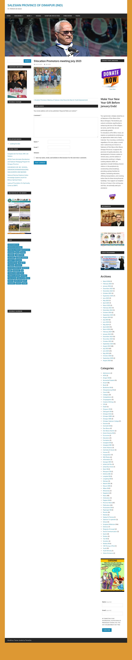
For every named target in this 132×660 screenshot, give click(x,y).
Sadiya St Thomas (108, 517)
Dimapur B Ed (107, 414)
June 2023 (106, 351)
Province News (107, 503)
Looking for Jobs (15, 144)
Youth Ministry (107, 551)
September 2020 (108, 358)
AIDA (104, 375)
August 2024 (107, 317)
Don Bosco (106, 428)
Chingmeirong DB (108, 390)
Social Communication (110, 531)
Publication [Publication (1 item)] (20, 278)
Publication (68, 16)
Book (104, 385)
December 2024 (108, 310)
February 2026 (107, 284)
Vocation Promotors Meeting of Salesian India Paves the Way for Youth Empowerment (61, 100)
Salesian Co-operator (109, 519)
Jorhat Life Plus (107, 464)
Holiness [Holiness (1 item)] (18, 260)
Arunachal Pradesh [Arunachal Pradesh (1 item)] (14, 250)
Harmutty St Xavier (108, 450)
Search (27, 61)
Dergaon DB (107, 409)
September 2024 (108, 315)
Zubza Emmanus (108, 553)
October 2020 (107, 356)
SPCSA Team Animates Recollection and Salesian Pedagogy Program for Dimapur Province (19, 161)
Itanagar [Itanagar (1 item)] (11, 265)
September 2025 (108, 296)
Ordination (106, 498)
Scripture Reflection (52, 16)
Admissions (106, 373)
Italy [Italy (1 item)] (23, 262)
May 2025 (106, 300)
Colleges (105, 395)
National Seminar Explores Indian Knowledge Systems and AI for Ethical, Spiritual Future (18, 177)
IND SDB (48, 64)
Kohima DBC (107, 474)
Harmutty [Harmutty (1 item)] (11, 260)
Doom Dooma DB (108, 433)
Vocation (105, 541)
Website (36, 153)
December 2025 (108, 288)
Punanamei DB (107, 507)
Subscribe (106, 630)
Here (114, 89)
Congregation (107, 399)
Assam (105, 383)
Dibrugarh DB (107, 411)
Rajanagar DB (107, 510)
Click (111, 89)
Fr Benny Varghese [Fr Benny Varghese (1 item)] (21, 257)
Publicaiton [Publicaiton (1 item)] (12, 278)
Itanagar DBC (107, 462)
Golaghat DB (107, 443)
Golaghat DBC (107, 445)
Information (106, 459)
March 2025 (106, 305)
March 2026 (106, 281)
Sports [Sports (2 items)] (18, 283)
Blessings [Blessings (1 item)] (11, 252)
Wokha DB (106, 543)
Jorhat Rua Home (108, 467)
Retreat (105, 515)
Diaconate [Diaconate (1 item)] (11, 257)
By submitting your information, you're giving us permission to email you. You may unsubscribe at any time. (111, 621)
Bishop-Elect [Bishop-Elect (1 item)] (25, 250)
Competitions (107, 397)
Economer (106, 435)
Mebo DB (106, 488)
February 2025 (107, 308)
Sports (105, 534)
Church (105, 392)
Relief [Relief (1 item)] (27, 278)
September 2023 (108, 344)
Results (105, 512)
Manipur (105, 481)
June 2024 (106, 322)
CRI (104, 404)
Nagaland (106, 493)
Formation (106, 440)
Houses (38, 16)
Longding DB (107, 479)
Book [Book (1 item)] (17, 252)
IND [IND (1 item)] (19, 262)
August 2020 (107, 360)
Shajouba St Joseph (109, 529)
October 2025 (107, 293)
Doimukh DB (107, 426)
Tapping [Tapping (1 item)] (24, 283)
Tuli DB (105, 539)
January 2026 (107, 286)
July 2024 (106, 320)
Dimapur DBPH (107, 416)
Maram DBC (106, 483)
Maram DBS (106, 486)
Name (36, 142)
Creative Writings (108, 402)
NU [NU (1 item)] (22, 270)
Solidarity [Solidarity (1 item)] (11, 283)
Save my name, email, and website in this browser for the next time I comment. (61, 158)
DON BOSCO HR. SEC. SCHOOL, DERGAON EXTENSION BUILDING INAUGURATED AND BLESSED (18, 169)
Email (36, 147)
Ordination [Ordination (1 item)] (11, 273)
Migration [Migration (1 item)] (25, 268)
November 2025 (108, 291)
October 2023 (107, 341)
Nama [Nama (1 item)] (10, 270)
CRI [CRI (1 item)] (16, 255)
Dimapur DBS (107, 419)
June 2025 (106, 298)
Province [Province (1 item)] (24, 275)
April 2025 (106, 303)
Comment (37, 115)
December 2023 (108, 336)
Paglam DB (106, 500)
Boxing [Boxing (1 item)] (23, 252)
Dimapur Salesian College (111, 421)
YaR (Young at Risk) (109, 546)
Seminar (105, 527)
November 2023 (108, 339)
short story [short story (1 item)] (18, 280)
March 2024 (106, 329)
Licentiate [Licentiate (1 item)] (18, 265)
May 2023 (106, 353)
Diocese (105, 423)
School (105, 522)
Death (105, 407)
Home (9, 16)
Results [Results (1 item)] (10, 280)
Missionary (106, 491)
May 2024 (106, 324)
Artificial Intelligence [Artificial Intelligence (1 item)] (15, 247)
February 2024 (107, 332)
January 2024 (107, 334)
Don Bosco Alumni (108, 431)
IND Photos (106, 457)
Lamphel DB (106, 476)
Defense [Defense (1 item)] (21, 255)
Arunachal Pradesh (108, 380)
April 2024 (106, 327)
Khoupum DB (107, 471)
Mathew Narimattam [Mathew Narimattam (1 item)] (14, 268)
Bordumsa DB (107, 387)
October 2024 (107, 312)
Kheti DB (105, 469)
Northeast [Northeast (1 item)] (16, 270)
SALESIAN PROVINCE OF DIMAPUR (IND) (35, 5)
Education (18, 16)
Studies (105, 536)
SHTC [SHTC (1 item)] (25, 280)
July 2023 (105, 348)
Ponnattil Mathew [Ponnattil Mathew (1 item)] (13, 275)
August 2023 (107, 346)
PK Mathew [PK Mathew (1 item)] (20, 273)
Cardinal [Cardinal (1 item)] (11, 255)
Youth (78, 16)
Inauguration (107, 455)
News (29, 16)
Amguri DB (106, 378)
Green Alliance (107, 447)
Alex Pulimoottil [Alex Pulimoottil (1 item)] (13, 244)
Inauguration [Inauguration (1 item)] (12, 262)
